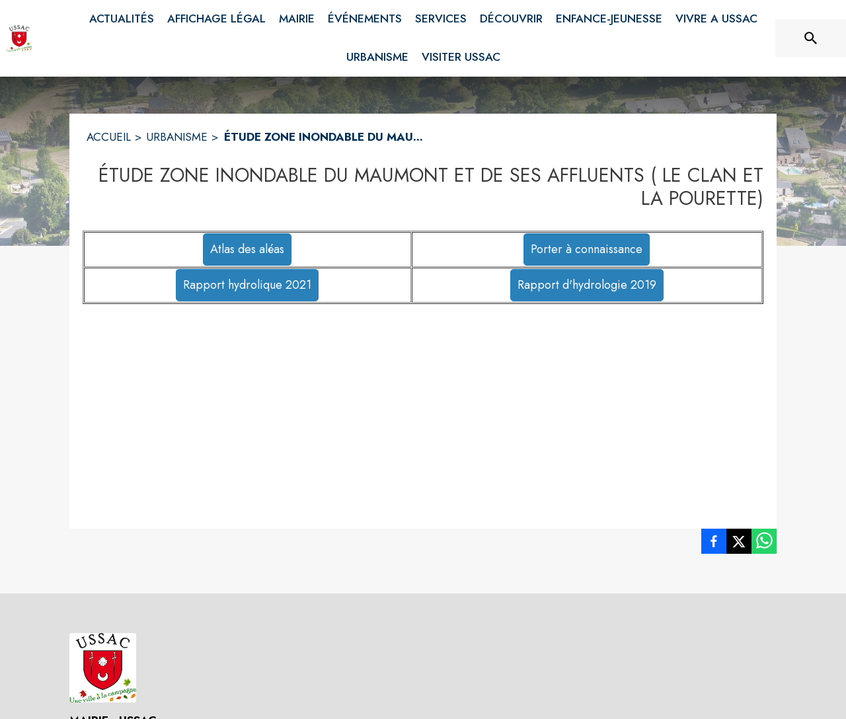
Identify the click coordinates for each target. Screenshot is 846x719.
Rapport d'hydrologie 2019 (587, 284)
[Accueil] (19, 38)
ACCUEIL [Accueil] (109, 137)
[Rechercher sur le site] (811, 38)
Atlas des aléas (247, 249)
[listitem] (713, 544)
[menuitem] (122, 19)
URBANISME (177, 137)
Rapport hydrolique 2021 (247, 284)
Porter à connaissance (586, 249)
